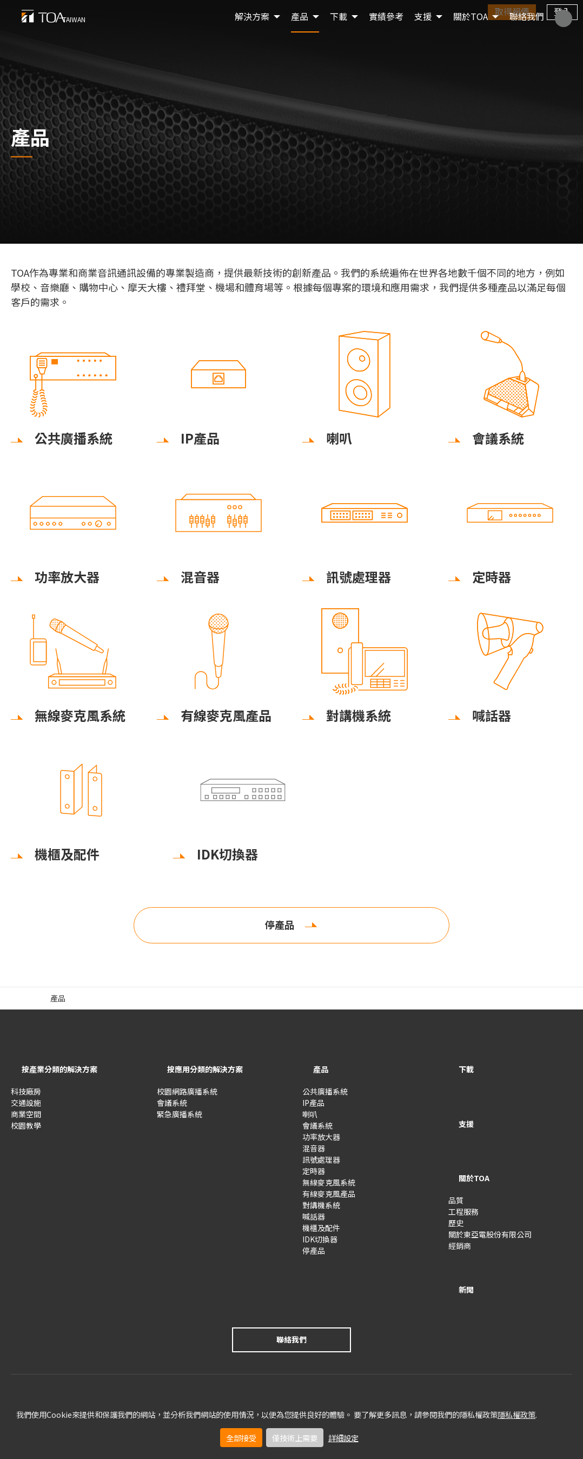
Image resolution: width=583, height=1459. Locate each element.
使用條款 (26, 1363)
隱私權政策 (516, 1414)
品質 (455, 1172)
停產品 (279, 933)
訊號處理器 (321, 1165)
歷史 (455, 1195)
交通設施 (26, 1108)
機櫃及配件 (321, 1233)
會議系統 (172, 1108)
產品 (299, 32)
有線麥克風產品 (328, 1199)
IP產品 (313, 1108)
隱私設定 (116, 1363)
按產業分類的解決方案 (65, 1077)
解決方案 (252, 32)
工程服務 (463, 1183)
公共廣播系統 (325, 1096)
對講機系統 (321, 1210)
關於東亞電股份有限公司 (490, 1206)
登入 (562, 11)
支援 (459, 1115)
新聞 (459, 1253)
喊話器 (313, 1221)
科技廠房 (26, 1096)
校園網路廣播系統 (187, 1096)
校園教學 (26, 1130)
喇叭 (309, 1119)
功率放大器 (321, 1142)
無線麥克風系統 (328, 1187)
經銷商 (459, 1218)
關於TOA (470, 32)
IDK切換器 (319, 1244)
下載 (459, 1077)
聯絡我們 (526, 32)
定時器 (313, 1176)
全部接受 (241, 1437)
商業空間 (26, 1119)
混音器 (313, 1153)
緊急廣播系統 (179, 1119)
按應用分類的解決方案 (211, 1077)
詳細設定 (343, 1437)
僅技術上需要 (294, 1437)
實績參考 (386, 32)
